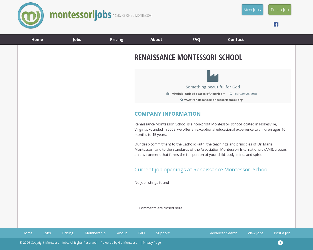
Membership (95, 233)
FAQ (196, 39)
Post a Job (282, 233)
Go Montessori (128, 242)
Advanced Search (223, 233)
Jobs (77, 39)
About (156, 39)
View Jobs (255, 233)
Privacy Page (152, 242)
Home (37, 39)
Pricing (116, 39)
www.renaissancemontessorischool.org (213, 100)
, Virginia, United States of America (198, 94)
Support (163, 233)
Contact (236, 39)
